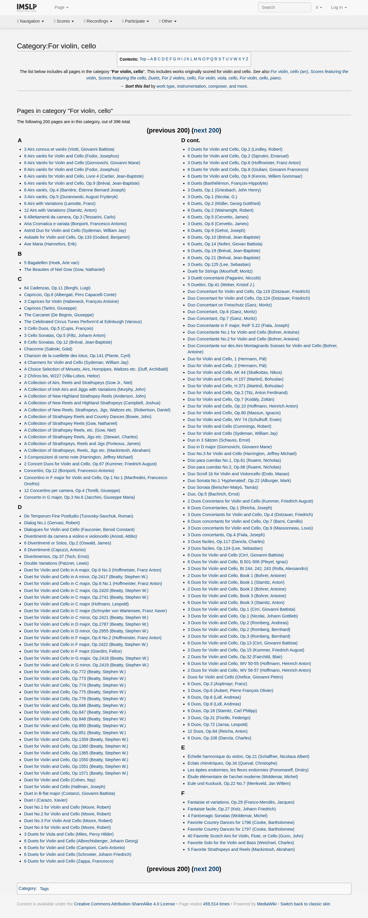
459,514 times (216, 904)
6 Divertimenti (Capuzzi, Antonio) (55, 549)
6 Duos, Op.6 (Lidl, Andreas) (214, 697)
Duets (154, 78)
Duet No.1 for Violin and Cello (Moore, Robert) (67, 807)
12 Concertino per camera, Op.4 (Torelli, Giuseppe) (72, 490)
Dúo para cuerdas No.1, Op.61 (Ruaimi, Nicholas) (234, 460)
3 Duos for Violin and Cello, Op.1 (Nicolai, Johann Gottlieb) (243, 616)
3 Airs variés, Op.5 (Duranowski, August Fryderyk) (71, 196)
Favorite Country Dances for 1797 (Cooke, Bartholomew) (241, 829)
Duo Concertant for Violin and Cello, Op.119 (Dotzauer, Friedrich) (249, 291)
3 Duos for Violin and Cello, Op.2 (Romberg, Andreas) (238, 622)
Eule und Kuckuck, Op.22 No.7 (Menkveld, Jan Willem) (239, 783)
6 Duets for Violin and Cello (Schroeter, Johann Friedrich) (77, 854)
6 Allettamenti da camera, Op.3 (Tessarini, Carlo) (69, 217)
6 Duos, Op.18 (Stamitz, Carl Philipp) (222, 710)
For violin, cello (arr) (289, 71)
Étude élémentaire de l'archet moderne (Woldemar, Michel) (243, 776)
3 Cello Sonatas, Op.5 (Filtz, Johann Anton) (65, 335)
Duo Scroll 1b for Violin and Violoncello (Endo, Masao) (238, 473)
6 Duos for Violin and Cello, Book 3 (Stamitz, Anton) (236, 602)
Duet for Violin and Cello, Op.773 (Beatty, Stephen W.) (75, 678)
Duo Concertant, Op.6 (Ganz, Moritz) (222, 311)
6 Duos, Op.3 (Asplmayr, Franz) (217, 683)
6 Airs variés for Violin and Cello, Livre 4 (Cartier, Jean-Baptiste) (83, 176)
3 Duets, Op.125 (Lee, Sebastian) (219, 264)
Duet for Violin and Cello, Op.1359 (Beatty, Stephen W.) (76, 739)
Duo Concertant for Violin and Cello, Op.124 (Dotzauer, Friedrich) (249, 298)
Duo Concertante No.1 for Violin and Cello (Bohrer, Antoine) (243, 332)
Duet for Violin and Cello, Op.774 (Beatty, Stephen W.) (75, 685)
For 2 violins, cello (179, 78)
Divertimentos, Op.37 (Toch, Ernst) (56, 556)
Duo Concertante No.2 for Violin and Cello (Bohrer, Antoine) (243, 339)
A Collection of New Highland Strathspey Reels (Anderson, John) (85, 396)
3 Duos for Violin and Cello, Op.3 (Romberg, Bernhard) (239, 636)
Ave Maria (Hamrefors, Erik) (50, 244)
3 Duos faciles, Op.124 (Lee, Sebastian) (225, 548)
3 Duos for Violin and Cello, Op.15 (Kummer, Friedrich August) (246, 650)
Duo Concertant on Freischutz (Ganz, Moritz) (230, 305)
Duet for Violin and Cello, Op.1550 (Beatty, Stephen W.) (76, 759)
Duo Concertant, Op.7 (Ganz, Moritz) (222, 318)
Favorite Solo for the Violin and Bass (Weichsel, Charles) (241, 842)
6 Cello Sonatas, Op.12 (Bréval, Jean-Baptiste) (68, 342)
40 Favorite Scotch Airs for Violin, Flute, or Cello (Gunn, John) (245, 836)
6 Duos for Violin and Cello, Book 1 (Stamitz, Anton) (236, 582)
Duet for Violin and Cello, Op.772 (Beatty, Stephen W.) (75, 671)
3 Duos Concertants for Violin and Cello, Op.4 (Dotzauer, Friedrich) (250, 514)
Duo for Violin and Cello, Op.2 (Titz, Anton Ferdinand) (238, 392)
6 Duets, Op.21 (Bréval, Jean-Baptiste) (224, 257)
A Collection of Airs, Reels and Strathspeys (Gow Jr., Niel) (78, 382)
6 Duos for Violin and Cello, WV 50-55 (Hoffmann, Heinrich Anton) (249, 663)
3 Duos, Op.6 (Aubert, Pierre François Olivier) (230, 690)
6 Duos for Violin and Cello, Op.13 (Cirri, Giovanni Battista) (243, 643)
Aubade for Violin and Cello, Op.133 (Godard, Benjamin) (77, 237)
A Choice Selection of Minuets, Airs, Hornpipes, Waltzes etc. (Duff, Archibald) (96, 369)
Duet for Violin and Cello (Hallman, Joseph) (64, 786)
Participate (135, 21)
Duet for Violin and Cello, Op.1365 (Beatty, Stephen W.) (76, 753)
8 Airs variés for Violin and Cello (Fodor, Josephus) (71, 169)
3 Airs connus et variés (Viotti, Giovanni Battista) (69, 149)
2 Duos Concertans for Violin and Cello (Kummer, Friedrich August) (250, 501)
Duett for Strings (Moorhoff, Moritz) (220, 271)
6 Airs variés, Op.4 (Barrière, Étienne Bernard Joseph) (75, 190)
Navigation (30, 21)
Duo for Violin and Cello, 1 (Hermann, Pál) (227, 359)
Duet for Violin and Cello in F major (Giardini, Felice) (73, 651)
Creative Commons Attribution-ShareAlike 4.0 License (124, 904)
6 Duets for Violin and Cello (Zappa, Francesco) (68, 861)
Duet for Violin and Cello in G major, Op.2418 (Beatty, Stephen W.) (86, 658)
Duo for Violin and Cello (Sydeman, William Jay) (233, 433)
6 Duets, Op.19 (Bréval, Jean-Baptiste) (224, 250)
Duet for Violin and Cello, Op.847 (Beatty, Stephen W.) (75, 712)
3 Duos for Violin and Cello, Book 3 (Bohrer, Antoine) (237, 595)
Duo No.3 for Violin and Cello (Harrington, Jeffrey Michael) (242, 453)
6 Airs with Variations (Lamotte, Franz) (60, 203)
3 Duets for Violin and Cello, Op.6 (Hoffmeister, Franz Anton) (244, 162)
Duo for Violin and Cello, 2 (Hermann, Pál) (227, 365)
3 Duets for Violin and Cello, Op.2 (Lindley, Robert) (235, 149)
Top (143, 59)
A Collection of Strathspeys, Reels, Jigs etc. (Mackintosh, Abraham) (87, 450)
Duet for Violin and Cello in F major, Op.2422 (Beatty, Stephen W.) (86, 644)
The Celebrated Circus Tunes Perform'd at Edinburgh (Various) (83, 321)
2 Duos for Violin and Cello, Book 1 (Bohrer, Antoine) (237, 575)
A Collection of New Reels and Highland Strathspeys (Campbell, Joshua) (92, 403)
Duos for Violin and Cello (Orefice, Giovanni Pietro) (235, 677)
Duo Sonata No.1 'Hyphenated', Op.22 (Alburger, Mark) (239, 480)
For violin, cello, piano (260, 78)
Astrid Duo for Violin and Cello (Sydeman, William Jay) (75, 230)
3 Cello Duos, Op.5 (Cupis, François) (58, 328)
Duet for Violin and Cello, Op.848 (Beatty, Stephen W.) (75, 719)
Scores (64, 21)
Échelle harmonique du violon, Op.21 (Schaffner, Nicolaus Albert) (248, 756)
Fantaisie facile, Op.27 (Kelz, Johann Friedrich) (232, 809)
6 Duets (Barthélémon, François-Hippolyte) (228, 183)
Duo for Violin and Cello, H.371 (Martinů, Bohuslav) (236, 386)
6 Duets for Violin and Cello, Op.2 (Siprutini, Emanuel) (238, 156)
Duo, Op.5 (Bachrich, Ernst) (214, 494)
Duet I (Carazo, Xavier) (45, 800)
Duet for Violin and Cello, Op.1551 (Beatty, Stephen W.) (76, 766)
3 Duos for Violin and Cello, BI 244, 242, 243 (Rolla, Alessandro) (248, 568)
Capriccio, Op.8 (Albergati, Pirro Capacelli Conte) (70, 294)
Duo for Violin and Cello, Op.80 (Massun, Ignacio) (234, 412)
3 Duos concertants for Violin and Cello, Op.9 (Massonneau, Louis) (250, 528)
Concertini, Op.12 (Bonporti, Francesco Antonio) (69, 470)
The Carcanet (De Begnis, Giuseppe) (59, 315)
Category (27, 888)
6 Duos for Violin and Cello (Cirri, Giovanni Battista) (236, 555)
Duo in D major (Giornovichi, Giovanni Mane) (230, 446)
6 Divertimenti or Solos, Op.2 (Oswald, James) (67, 543)
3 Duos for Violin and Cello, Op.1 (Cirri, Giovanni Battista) (241, 609)
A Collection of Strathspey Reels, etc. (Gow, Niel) (70, 430)
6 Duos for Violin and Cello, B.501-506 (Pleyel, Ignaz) (238, 561)
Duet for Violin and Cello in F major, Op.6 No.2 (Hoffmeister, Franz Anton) (93, 637)
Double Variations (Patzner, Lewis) (56, 563)
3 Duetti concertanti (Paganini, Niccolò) (224, 278)
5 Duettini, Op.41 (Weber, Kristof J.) (221, 284)
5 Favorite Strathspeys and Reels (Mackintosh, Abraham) (241, 849)
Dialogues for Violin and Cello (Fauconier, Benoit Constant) (79, 529)
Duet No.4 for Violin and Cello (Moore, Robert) (67, 827)
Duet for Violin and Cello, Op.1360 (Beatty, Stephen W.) (76, 746)
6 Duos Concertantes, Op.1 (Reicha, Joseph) (230, 507)
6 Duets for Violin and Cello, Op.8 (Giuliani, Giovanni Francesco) (248, 169)
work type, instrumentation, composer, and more (202, 86)
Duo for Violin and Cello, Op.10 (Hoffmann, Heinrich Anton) (243, 406)
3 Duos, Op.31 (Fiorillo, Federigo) (219, 717)
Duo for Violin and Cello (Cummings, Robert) (229, 426)
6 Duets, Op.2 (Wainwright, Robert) (221, 210)
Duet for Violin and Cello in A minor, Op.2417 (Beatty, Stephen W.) (86, 576)
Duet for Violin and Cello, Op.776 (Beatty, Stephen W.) (75, 698)
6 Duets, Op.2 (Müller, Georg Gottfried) (224, 203)
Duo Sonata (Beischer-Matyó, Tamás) (223, 487)
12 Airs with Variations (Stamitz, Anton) (60, 210)
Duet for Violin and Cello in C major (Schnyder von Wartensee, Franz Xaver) (95, 610)
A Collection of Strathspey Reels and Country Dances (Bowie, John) (87, 416)
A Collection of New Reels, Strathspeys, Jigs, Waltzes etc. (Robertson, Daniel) (97, 410)
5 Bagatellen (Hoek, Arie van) (51, 262)
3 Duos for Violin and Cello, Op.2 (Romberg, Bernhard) (239, 629)
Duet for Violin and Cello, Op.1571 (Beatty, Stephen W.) (76, 773)
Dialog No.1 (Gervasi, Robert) (52, 522)
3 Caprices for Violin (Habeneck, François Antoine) (71, 301)
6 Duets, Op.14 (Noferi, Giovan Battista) (225, 244)
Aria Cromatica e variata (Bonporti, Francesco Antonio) (75, 223)
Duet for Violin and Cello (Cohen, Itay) (59, 780)
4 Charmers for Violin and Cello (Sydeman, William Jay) (76, 362)
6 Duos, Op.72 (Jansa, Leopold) (218, 724)
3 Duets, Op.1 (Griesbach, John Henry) (224, 190)
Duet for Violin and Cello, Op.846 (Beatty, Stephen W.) (75, 705)
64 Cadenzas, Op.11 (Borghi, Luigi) (57, 288)
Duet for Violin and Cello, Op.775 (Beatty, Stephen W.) (75, 692)
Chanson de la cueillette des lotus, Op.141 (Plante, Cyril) (77, 355)
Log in (339, 7)
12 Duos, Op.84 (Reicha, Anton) (218, 731)
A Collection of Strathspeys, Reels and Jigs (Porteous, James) (82, 443)
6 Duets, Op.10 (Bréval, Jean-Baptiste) (224, 237)
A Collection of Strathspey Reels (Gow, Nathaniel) (70, 423)
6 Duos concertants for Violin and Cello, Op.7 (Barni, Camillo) (245, 521)
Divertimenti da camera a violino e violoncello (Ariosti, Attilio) (80, 536)
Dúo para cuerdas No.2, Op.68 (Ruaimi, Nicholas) (234, 467)
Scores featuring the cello (122, 78)
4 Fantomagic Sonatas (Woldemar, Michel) (228, 815)
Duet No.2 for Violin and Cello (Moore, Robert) (67, 814)
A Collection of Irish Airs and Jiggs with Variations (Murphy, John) (84, 389)
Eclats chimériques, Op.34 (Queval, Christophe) (232, 763)
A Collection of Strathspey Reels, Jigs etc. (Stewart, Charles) (81, 437)
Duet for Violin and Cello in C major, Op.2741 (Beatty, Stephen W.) (86, 597)
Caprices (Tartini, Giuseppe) (50, 308)
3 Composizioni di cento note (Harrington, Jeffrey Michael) (78, 457)
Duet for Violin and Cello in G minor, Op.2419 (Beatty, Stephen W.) (86, 665)
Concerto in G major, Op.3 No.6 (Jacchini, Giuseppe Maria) (79, 497)
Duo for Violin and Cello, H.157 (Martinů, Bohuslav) (236, 379)
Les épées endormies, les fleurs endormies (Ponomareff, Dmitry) (248, 770)
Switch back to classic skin (305, 904)
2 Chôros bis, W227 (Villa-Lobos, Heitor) (62, 376)
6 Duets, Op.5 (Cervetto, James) (218, 217)
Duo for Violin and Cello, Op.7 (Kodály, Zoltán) (231, 399)
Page (58, 7)
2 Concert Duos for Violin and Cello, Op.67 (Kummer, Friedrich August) (90, 463)
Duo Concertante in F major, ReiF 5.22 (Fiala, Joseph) (238, 325)
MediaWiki (267, 904)
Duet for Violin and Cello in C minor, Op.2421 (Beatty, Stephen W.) (86, 617)
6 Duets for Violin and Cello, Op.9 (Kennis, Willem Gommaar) (245, 176)
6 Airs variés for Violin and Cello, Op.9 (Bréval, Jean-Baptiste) (82, 183)
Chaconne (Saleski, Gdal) (48, 349)
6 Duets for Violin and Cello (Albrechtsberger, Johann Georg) (81, 841)
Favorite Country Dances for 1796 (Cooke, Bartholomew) (241, 822)
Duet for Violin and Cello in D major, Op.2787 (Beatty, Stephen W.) (86, 624)
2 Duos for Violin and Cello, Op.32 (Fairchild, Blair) (235, 656)
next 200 (206, 130)
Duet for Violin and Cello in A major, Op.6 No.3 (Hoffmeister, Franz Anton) (92, 570)
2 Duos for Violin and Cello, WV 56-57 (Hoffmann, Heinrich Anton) (249, 670)
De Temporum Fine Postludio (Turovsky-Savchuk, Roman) (78, 516)
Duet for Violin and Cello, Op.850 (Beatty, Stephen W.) (75, 725)
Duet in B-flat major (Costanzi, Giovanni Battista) (69, 793)
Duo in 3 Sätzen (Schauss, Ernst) (219, 440)
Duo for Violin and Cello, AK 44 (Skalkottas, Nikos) (235, 372)
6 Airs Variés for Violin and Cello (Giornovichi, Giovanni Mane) (82, 162)
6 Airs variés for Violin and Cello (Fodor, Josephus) (71, 156)
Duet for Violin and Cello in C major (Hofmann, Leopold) (76, 604)
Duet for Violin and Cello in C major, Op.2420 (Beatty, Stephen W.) (86, 590)
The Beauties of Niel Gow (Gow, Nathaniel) (64, 269)
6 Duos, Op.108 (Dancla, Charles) (219, 738)
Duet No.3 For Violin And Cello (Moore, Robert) (68, 820)
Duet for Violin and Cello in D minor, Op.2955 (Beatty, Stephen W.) (86, 631)
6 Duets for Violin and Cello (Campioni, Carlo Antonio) (74, 847)
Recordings (98, 21)
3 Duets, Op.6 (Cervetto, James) (218, 223)
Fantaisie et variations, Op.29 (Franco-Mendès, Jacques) (241, 802)
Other (167, 21)
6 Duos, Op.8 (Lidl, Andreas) (214, 704)
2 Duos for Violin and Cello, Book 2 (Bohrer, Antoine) (237, 589)
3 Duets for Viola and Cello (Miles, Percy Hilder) (68, 834)
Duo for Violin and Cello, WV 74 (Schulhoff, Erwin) (234, 419)
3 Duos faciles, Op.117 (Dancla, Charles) (226, 541)
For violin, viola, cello (217, 78)
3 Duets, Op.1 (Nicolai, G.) (212, 196)
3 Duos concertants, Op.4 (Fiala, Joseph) (226, 534)
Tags (44, 888)
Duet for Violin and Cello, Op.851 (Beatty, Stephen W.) (75, 732)
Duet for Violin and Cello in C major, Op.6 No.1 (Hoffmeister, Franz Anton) (93, 583)
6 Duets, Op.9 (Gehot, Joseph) (216, 230)
